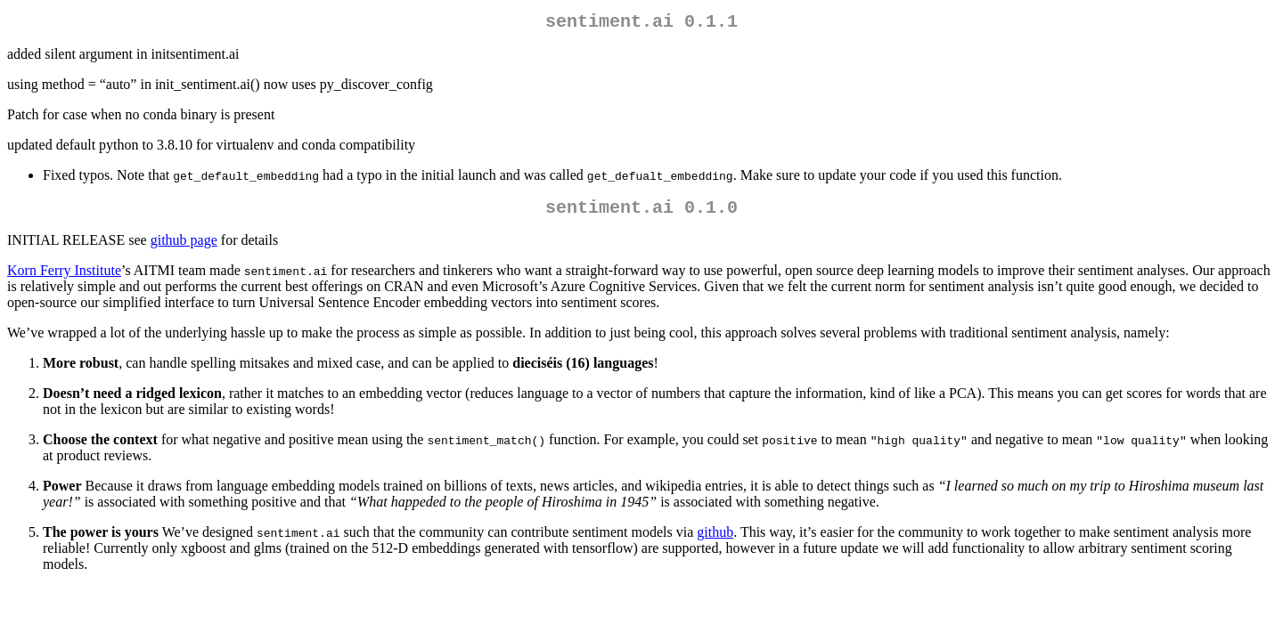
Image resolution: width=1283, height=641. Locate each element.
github (715, 539)
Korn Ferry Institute (64, 277)
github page (184, 247)
